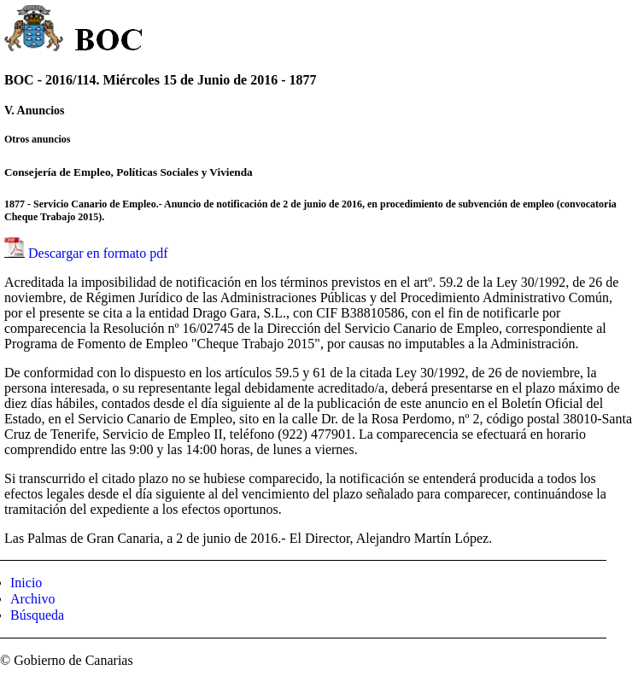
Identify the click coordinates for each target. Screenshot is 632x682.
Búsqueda (37, 615)
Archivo (32, 599)
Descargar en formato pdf (98, 253)
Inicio (26, 582)
